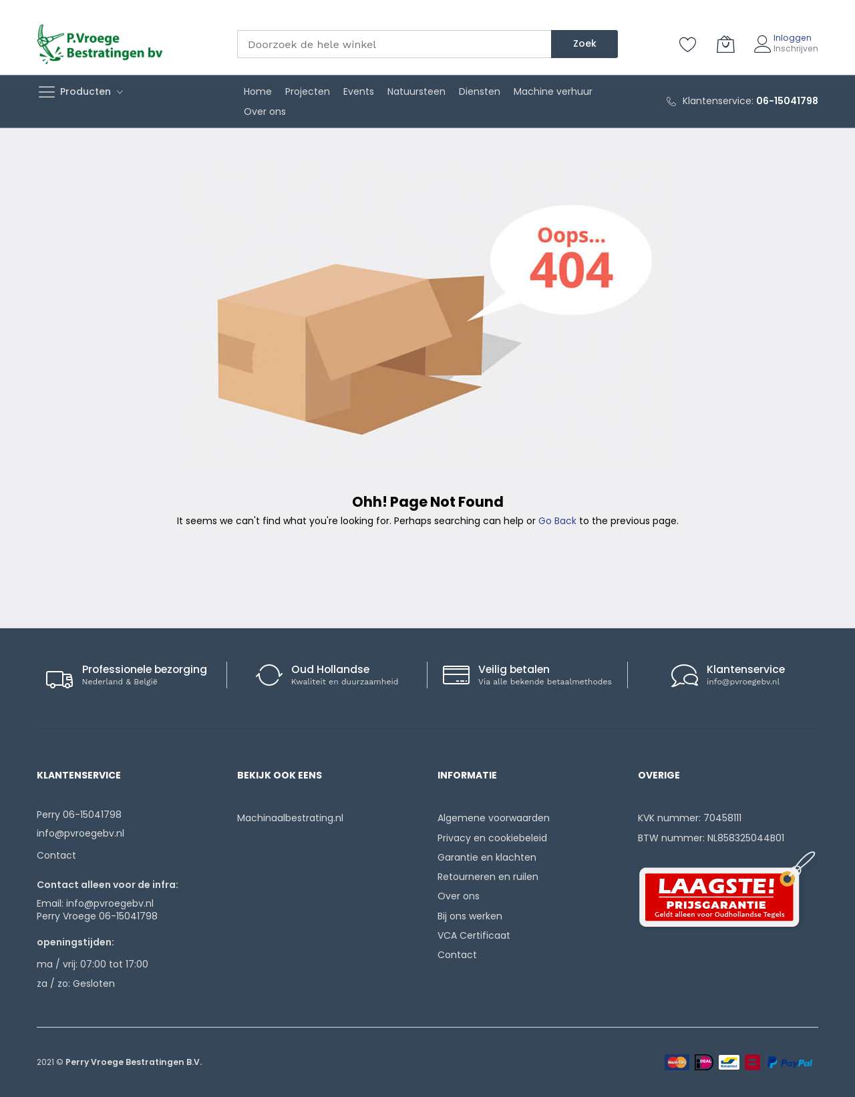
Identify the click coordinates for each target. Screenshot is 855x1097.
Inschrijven (796, 48)
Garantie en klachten (487, 857)
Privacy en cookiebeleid (492, 838)
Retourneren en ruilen (488, 876)
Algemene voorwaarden (494, 818)
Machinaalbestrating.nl (290, 818)
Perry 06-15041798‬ (79, 814)
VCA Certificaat (474, 935)
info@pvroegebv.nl (743, 681)
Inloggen (793, 37)
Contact (56, 855)
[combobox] (394, 44)
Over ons (459, 896)
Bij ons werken (470, 916)
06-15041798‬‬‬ (787, 100)
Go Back (557, 520)
